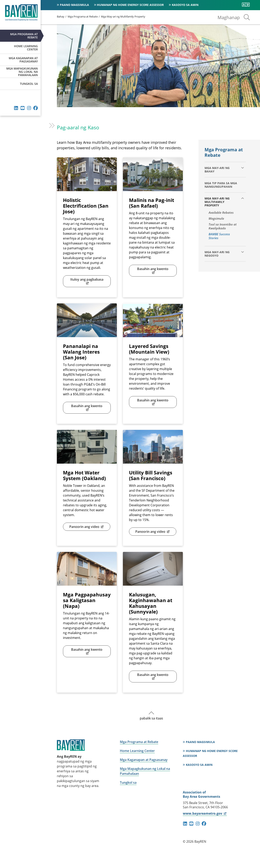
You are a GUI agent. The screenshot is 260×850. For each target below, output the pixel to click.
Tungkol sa (29, 84)
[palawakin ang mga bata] (242, 167)
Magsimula (216, 218)
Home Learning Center (26, 47)
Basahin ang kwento (152, 270)
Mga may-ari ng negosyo (217, 253)
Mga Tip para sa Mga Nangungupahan (221, 185)
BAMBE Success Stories (219, 236)
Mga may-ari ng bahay (217, 169)
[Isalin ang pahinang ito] (246, 5)
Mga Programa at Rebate (24, 35)
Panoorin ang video (86, 526)
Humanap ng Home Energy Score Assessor (130, 5)
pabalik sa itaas (151, 718)
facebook (35, 108)
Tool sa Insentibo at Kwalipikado (223, 226)
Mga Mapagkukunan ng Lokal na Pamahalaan (22, 71)
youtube (22, 108)
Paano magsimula (74, 5)
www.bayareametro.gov (205, 813)
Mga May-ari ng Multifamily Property (123, 16)
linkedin (16, 108)
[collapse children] (242, 198)
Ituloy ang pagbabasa (86, 281)
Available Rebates (221, 212)
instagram (29, 108)
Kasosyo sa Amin (185, 5)
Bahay (60, 16)
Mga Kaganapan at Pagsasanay (23, 59)
